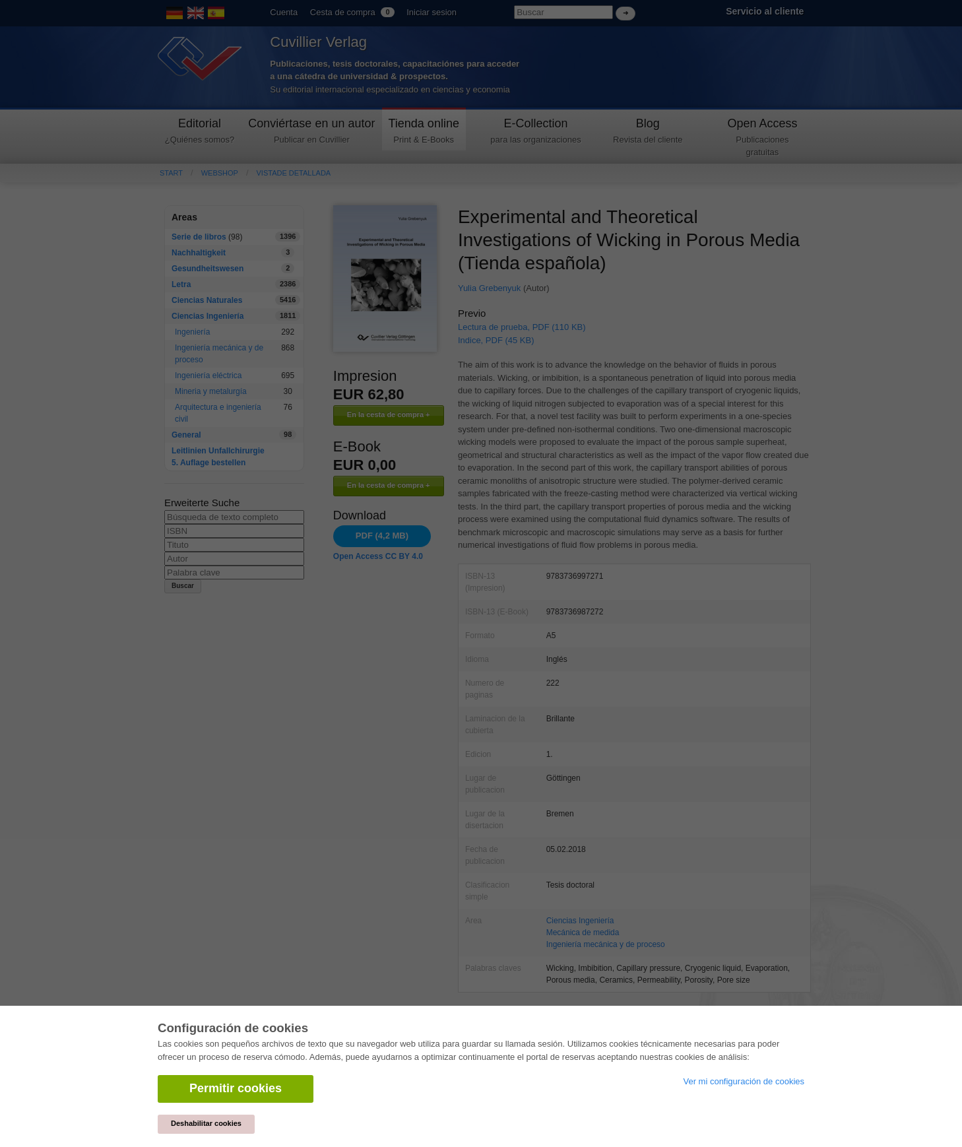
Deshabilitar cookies (206, 1123)
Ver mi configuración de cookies (743, 1081)
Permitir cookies (235, 1088)
